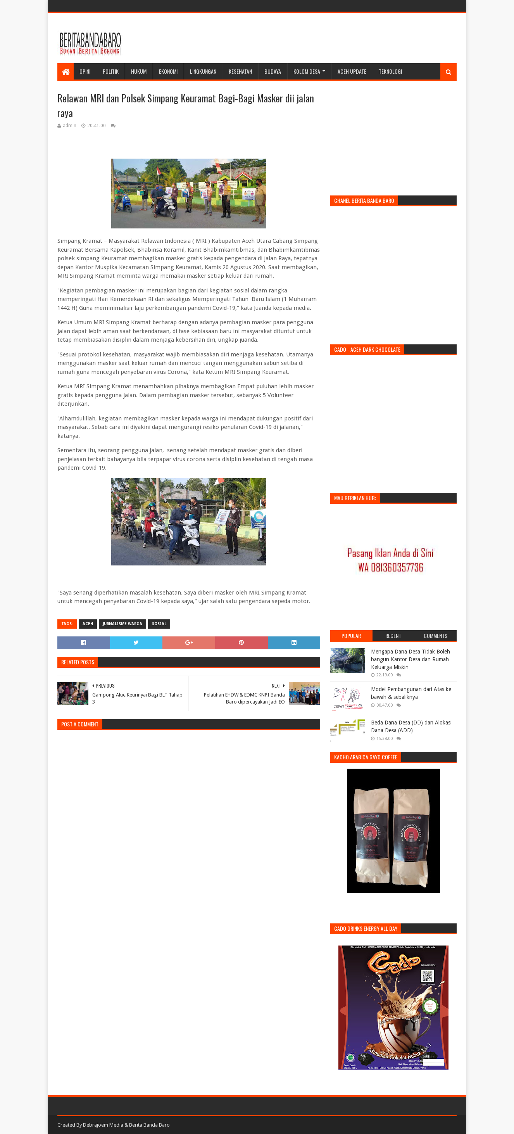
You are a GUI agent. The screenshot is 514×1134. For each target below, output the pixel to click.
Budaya (272, 71)
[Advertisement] (315, 38)
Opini (84, 71)
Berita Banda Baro (149, 1125)
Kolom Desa (306, 71)
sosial (159, 624)
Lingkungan (203, 71)
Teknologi (390, 71)
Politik (111, 71)
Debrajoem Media (103, 1125)
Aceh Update (352, 71)
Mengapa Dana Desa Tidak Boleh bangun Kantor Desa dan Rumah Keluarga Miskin (410, 659)
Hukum (139, 71)
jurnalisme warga (122, 624)
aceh (88, 624)
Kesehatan (240, 71)
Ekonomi (168, 71)
